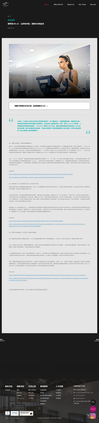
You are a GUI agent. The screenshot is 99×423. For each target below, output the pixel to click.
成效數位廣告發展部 (46, 395)
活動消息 (7, 390)
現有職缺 (58, 398)
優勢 (18, 390)
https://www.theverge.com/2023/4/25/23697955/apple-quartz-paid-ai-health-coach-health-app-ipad (41, 174)
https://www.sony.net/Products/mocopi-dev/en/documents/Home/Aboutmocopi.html (36, 177)
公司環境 (58, 395)
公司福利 (58, 390)
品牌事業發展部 (44, 398)
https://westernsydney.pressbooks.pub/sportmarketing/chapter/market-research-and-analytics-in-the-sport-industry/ (47, 275)
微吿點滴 (58, 393)
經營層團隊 (43, 390)
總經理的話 (31, 395)
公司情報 (30, 398)
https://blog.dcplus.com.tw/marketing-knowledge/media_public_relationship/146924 (36, 221)
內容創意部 (43, 401)
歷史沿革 (30, 393)
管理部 (42, 393)
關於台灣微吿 (32, 390)
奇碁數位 (19, 395)
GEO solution (20, 398)
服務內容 (19, 393)
